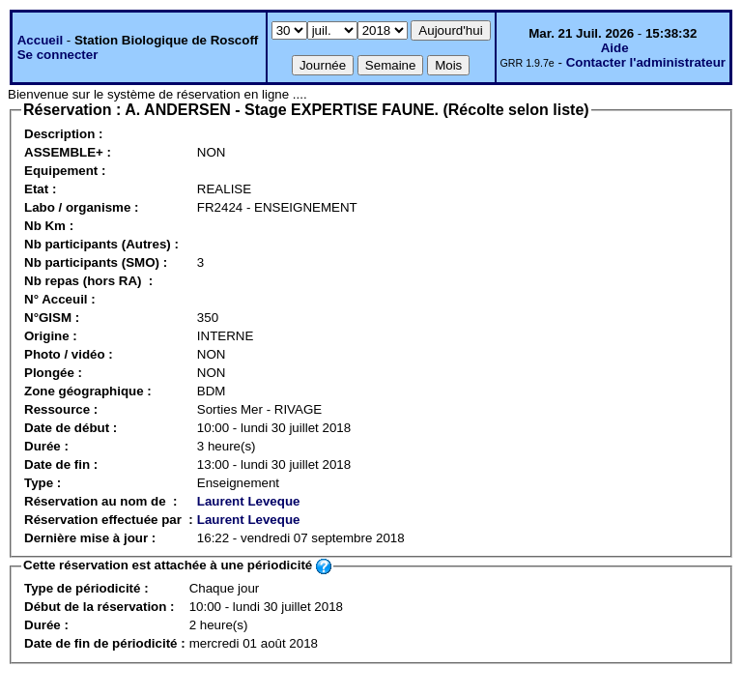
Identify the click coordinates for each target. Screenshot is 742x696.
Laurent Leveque (248, 501)
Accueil (40, 40)
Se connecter (58, 54)
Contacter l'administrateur (646, 62)
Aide (615, 48)
